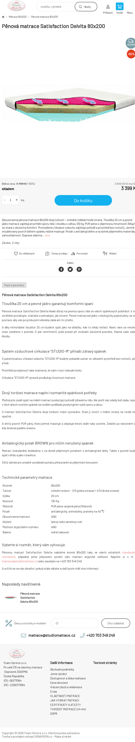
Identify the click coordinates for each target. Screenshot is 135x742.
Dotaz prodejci (60, 253)
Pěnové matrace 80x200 (44, 16)
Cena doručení (59, 682)
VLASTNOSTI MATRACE (65, 696)
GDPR (53, 713)
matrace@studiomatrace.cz (19, 561)
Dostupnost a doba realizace (68, 678)
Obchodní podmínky (62, 669)
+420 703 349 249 (100, 635)
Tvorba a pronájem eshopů (18, 736)
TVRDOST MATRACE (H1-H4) (68, 709)
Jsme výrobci (58, 674)
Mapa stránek (62, 736)
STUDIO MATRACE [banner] (19, 5)
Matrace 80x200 (18, 16)
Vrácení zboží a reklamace (66, 687)
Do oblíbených (27, 253)
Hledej (87, 6)
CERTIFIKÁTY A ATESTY (65, 704)
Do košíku (83, 200)
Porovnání (82, 253)
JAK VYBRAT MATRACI (64, 700)
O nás (53, 691)
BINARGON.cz (43, 736)
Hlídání (112, 253)
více (47, 235)
